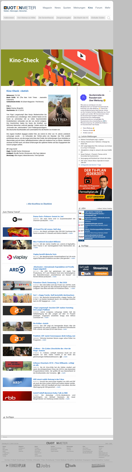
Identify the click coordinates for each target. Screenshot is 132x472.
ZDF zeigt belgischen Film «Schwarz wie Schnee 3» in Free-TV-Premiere (96, 147)
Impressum (101, 457)
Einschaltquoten (50, 460)
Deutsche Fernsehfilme (97, 460)
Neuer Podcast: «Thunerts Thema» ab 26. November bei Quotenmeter (94, 155)
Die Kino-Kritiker (87, 449)
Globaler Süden (97, 17)
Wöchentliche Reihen (56, 448)
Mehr (107, 7)
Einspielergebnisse (87, 451)
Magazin (47, 7)
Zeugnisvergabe (64, 17)
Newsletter (5, 449)
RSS (4, 448)
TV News (43, 460)
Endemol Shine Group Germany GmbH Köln (93, 225)
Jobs (100, 449)
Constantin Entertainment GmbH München (92, 237)
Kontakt (101, 451)
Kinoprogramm (87, 460)
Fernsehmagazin (21, 460)
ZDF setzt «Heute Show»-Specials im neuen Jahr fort (95, 161)
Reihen (20, 449)
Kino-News (85, 448)
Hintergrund (22, 448)
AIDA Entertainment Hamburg (94, 219)
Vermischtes (38, 449)
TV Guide (57, 460)
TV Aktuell (13, 460)
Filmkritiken (29, 460)
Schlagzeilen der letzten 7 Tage (91, 165)
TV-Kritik (69, 449)
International (38, 453)
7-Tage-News (6, 453)
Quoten (67, 7)
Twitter (4, 456)
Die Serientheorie (46, 17)
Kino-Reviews (70, 451)
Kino (90, 7)
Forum (98, 7)
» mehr (51, 220)
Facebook (5, 454)
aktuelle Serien (78, 460)
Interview (21, 451)
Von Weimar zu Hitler (26, 17)
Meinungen (79, 7)
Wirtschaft (37, 451)
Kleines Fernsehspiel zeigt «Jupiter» (92, 140)
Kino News (7, 460)
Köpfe (36, 454)
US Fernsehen (36, 460)
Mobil (4, 451)
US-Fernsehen (38, 456)
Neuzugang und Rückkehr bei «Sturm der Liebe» (96, 158)
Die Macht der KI (81, 17)
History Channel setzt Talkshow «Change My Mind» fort (95, 143)
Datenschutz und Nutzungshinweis (103, 453)
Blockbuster (64, 460)
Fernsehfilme (70, 460)
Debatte (69, 448)
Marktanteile (54, 449)
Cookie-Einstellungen (104, 455)
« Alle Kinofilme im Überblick (39, 204)
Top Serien (106, 460)
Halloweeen (9, 17)
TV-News (37, 448)
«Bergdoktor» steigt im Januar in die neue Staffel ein (96, 151)
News (58, 7)
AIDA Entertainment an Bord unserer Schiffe (92, 213)
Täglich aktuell (54, 451)
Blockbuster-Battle (87, 453)
